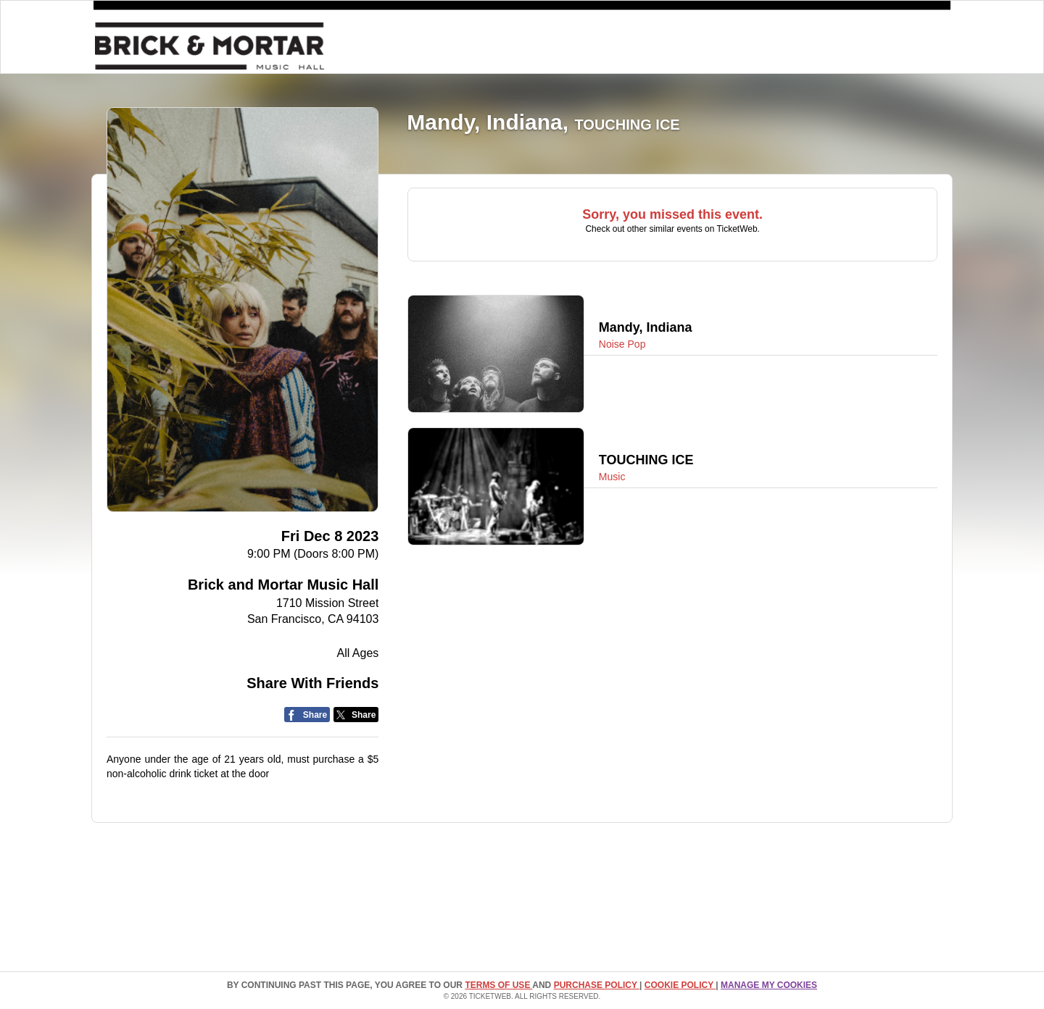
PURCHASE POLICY (596, 985)
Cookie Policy (680, 985)
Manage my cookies (769, 985)
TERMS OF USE (498, 985)
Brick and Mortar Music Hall (283, 585)
